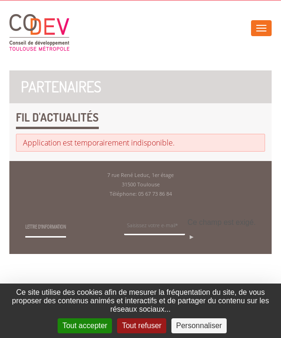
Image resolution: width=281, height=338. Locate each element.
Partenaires (61, 86)
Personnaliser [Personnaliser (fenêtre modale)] (199, 326)
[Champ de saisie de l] (154, 226)
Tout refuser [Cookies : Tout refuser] (141, 326)
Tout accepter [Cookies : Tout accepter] (84, 326)
